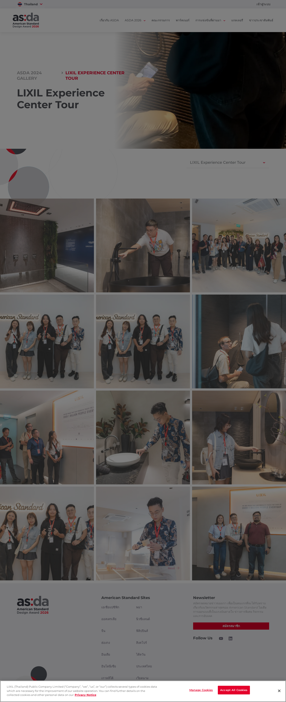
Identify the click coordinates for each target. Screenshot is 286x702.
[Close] (279, 690)
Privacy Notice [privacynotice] (85, 695)
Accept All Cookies (233, 691)
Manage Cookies (201, 691)
